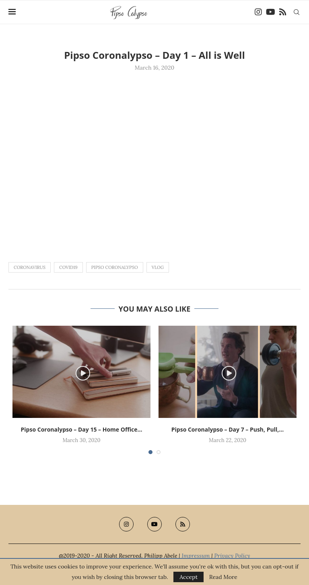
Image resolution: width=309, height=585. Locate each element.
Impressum (195, 555)
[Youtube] (270, 12)
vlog (158, 267)
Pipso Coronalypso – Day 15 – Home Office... (81, 429)
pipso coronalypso (114, 267)
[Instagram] (258, 12)
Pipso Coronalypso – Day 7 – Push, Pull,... (227, 429)
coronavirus (29, 267)
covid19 (68, 267)
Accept (188, 577)
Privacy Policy (232, 555)
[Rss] (282, 12)
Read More (223, 577)
